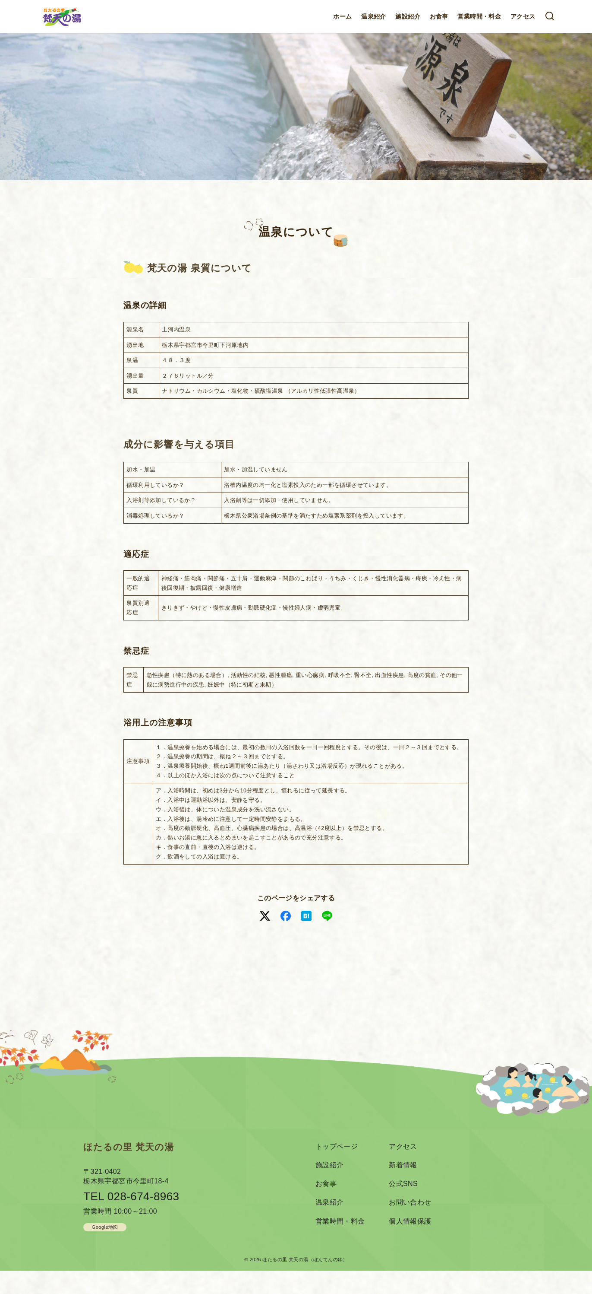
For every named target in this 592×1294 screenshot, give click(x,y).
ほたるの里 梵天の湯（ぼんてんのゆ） (304, 1259)
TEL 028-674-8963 (131, 1196)
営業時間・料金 (479, 16)
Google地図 (105, 1227)
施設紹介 (407, 16)
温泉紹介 (373, 16)
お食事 (439, 16)
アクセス (522, 16)
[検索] (550, 16)
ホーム (342, 16)
